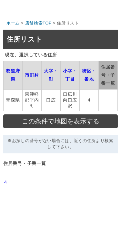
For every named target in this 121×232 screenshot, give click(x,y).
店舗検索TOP (38, 23)
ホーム (13, 23)
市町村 (32, 75)
